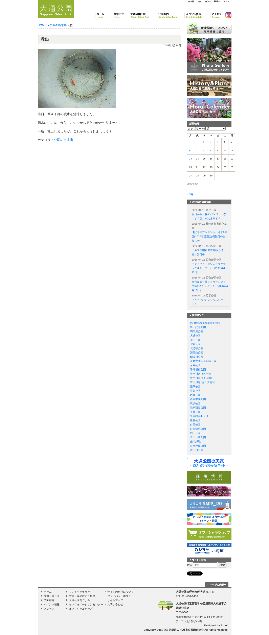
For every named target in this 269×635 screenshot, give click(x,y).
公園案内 (170, 15)
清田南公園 (196, 352)
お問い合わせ (115, 604)
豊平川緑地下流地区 (202, 378)
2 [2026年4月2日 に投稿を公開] (210, 142)
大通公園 (195, 335)
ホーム (103, 15)
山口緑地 (195, 441)
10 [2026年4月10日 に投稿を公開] (218, 150)
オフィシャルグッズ (81, 608)
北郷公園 (195, 344)
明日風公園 (196, 331)
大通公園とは (143, 15)
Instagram (226, 15)
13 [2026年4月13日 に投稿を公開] (190, 158)
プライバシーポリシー (120, 595)
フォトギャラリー (79, 591)
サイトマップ (115, 600)
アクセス (216, 15)
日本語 (191, 1)
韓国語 (226, 1)
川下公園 (195, 339)
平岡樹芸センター (200, 416)
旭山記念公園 (198, 327)
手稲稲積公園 (198, 369)
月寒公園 (195, 365)
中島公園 (195, 390)
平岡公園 (195, 411)
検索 (189, 564)
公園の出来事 (58, 25)
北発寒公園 (196, 348)
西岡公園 (195, 394)
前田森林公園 (198, 428)
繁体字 (217, 1)
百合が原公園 (198, 445)
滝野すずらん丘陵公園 (203, 361)
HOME (42, 25)
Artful (224, 625)
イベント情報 (197, 15)
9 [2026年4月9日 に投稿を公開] (210, 150)
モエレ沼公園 (198, 437)
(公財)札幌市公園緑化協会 (205, 322)
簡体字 (208, 1)
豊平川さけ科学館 (200, 373)
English (199, 1)
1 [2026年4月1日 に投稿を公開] (203, 142)
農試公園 (195, 403)
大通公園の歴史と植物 (82, 595)
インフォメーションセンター (86, 604)
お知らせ (120, 15)
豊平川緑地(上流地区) (203, 382)
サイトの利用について (120, 591)
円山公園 (195, 433)
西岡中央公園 (198, 399)
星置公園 (195, 420)
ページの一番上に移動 (216, 584)
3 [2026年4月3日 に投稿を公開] (217, 142)
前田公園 (195, 424)
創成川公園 (196, 356)
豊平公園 (195, 386)
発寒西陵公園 (198, 407)
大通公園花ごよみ (79, 600)
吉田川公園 (196, 449)
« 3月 (190, 194)
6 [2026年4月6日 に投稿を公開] (190, 150)
